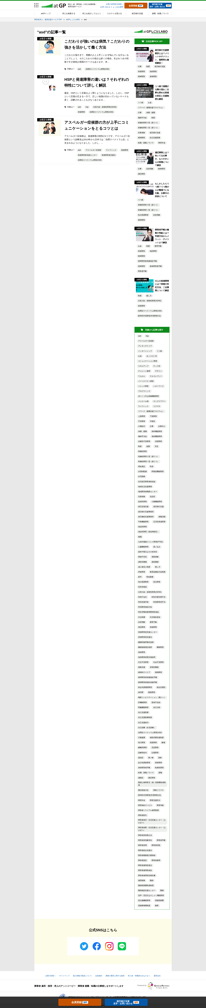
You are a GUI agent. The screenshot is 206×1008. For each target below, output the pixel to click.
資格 (160, 758)
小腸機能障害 (157, 502)
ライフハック (111, 150)
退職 (160, 773)
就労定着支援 (143, 507)
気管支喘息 (142, 587)
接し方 (148, 296)
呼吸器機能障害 (158, 471)
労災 (156, 446)
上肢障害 (141, 416)
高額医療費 (159, 900)
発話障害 (141, 627)
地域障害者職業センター (147, 492)
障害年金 (161, 143)
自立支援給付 (143, 723)
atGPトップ (46, 13)
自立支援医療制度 (145, 717)
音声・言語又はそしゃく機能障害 (151, 895)
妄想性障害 (142, 502)
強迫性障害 (142, 527)
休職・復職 (150, 113)
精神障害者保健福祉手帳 (147, 261)
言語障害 (155, 748)
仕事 (139, 66)
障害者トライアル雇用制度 (148, 810)
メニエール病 (143, 401)
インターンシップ (145, 351)
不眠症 (152, 421)
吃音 (151, 466)
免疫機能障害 (157, 436)
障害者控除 (156, 845)
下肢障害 (153, 416)
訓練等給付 (142, 753)
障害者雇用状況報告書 (146, 875)
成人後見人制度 (144, 567)
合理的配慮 (142, 471)
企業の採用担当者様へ (114, 4)
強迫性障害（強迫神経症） (148, 532)
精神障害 (141, 76)
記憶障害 (155, 753)
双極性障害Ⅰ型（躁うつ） (148, 128)
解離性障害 (142, 748)
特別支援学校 (143, 602)
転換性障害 (159, 768)
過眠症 (140, 778)
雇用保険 (141, 880)
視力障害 (141, 743)
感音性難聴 (142, 562)
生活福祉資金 (155, 617)
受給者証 (141, 466)
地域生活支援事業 (145, 487)
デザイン (158, 371)
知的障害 (153, 71)
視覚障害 (153, 743)
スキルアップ (143, 366)
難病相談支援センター (146, 890)
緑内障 (140, 692)
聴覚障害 (151, 692)
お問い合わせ (105, 7)
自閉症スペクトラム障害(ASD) (97, 69)
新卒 (140, 577)
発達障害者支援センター (87, 155)
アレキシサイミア (145, 346)
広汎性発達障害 (159, 522)
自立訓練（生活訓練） (146, 728)
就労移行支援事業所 (146, 512)
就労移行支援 (137, 13)
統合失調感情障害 (145, 687)
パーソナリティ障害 (146, 381)
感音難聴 (155, 562)
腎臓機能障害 (143, 707)
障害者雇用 (156, 860)
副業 (148, 446)
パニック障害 (143, 386)
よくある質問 (118, 7)
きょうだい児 (151, 356)
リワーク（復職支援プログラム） (151, 108)
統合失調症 (161, 687)
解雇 (163, 743)
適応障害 (141, 174)
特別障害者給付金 (145, 607)
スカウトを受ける (114, 13)
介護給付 (141, 426)
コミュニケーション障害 (147, 361)
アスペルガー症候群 (93, 150)
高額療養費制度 (144, 906)
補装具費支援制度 (157, 738)
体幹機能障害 (157, 431)
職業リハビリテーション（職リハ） (152, 697)
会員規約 (98, 976)
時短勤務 (149, 577)
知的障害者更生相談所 (146, 657)
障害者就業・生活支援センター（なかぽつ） (152, 829)
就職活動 (162, 517)
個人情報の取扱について (82, 976)
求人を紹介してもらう (91, 13)
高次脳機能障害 (144, 900)
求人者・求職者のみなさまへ (139, 976)
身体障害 (153, 76)
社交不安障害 (143, 662)
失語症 (152, 497)
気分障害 (156, 582)
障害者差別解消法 (145, 840)
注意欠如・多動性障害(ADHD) (104, 107)
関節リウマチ (158, 790)
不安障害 (141, 421)
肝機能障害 (142, 702)
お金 (149, 103)
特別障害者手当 (159, 602)
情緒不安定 (142, 557)
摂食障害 (141, 572)
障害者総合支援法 (145, 850)
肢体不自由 (156, 702)
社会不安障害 (158, 662)
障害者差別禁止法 (145, 835)
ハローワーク (158, 386)
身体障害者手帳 (156, 266)
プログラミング (144, 391)
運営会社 (157, 976)
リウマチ (156, 406)
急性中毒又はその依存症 (147, 552)
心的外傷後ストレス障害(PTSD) (150, 542)
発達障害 (81, 112)
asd (79, 69)
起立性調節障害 (144, 763)
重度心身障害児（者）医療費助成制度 (152, 783)
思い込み (156, 547)
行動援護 (141, 738)
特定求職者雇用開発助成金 (148, 612)
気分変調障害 (143, 215)
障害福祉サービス (145, 805)
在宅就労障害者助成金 (146, 482)
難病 (151, 880)
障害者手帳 (142, 271)
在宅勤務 (141, 476)
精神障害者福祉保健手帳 (147, 682)
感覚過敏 (155, 557)
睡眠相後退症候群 (145, 647)
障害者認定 (142, 860)
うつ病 (140, 103)
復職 (140, 537)
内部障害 (158, 441)
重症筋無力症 (143, 790)
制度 (148, 66)
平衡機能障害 (143, 522)
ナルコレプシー (156, 376)
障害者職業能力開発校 (146, 855)
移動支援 (141, 667)
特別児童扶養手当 (158, 597)
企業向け (161, 426)
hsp (87, 107)
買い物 (150, 758)
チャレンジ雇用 (144, 371)
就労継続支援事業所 (146, 517)
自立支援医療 (155, 138)
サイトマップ (64, 976)
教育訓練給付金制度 (157, 572)
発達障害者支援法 (108, 155)
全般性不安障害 (144, 441)
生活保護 (141, 617)
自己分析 (156, 707)
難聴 (162, 890)
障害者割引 (142, 815)
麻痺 (157, 906)
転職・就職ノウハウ (145, 143)
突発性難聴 (154, 667)
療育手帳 (158, 246)
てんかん (141, 376)
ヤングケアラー (159, 401)
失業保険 (141, 133)
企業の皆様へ (50, 976)
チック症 (156, 366)
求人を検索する (68, 13)
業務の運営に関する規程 (115, 976)
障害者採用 (142, 845)
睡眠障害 (160, 647)
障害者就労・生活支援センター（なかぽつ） (152, 821)
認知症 (140, 758)
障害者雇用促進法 (145, 865)
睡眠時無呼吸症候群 (146, 642)
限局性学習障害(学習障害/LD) (149, 316)
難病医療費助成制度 (146, 885)
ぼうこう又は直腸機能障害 (148, 396)
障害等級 (160, 805)
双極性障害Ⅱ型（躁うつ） (148, 123)
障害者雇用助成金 (145, 870)
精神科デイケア (144, 672)
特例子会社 (142, 597)
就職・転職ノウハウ (160, 13)
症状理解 (149, 169)
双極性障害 (142, 451)
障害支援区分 (155, 800)
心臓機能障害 (143, 547)
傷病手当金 (142, 118)
